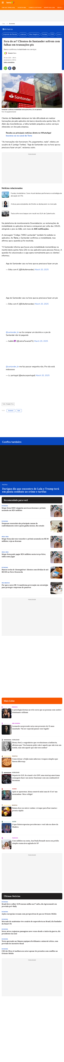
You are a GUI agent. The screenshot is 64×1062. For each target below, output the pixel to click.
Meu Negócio (34, 34)
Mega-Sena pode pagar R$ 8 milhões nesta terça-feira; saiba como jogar (24, 555)
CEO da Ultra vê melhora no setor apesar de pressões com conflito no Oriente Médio (30, 952)
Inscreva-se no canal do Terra (19, 135)
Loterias (23, 34)
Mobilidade (15, 740)
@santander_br (12, 332)
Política (4, 485)
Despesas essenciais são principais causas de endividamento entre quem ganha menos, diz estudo (23, 524)
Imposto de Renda (10, 34)
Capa (3, 23)
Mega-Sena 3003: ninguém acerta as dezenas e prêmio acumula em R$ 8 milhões (24, 509)
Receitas (15, 756)
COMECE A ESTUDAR (35, 7)
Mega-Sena (5, 536)
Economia (12, 23)
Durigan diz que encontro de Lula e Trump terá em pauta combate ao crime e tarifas (30, 490)
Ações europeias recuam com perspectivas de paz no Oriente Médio (29, 914)
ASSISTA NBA (22, 7)
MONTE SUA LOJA (49, 7)
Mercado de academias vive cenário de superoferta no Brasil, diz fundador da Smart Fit (32, 922)
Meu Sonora (16, 723)
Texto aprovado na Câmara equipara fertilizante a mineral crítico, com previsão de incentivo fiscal (30, 942)
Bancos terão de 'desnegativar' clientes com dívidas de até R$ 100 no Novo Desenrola (25, 571)
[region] (32, 15)
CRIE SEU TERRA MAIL (8, 7)
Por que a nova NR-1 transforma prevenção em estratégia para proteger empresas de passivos (25, 586)
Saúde (14, 821)
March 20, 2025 (42, 269)
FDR (52, 34)
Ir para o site (10, 2)
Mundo (14, 789)
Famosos (15, 707)
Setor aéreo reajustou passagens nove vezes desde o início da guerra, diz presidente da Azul (31, 932)
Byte (19, 410)
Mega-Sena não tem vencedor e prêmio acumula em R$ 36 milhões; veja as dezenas (25, 540)
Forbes (44, 34)
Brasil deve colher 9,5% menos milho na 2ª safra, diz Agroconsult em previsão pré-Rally (29, 905)
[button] (3, 2)
